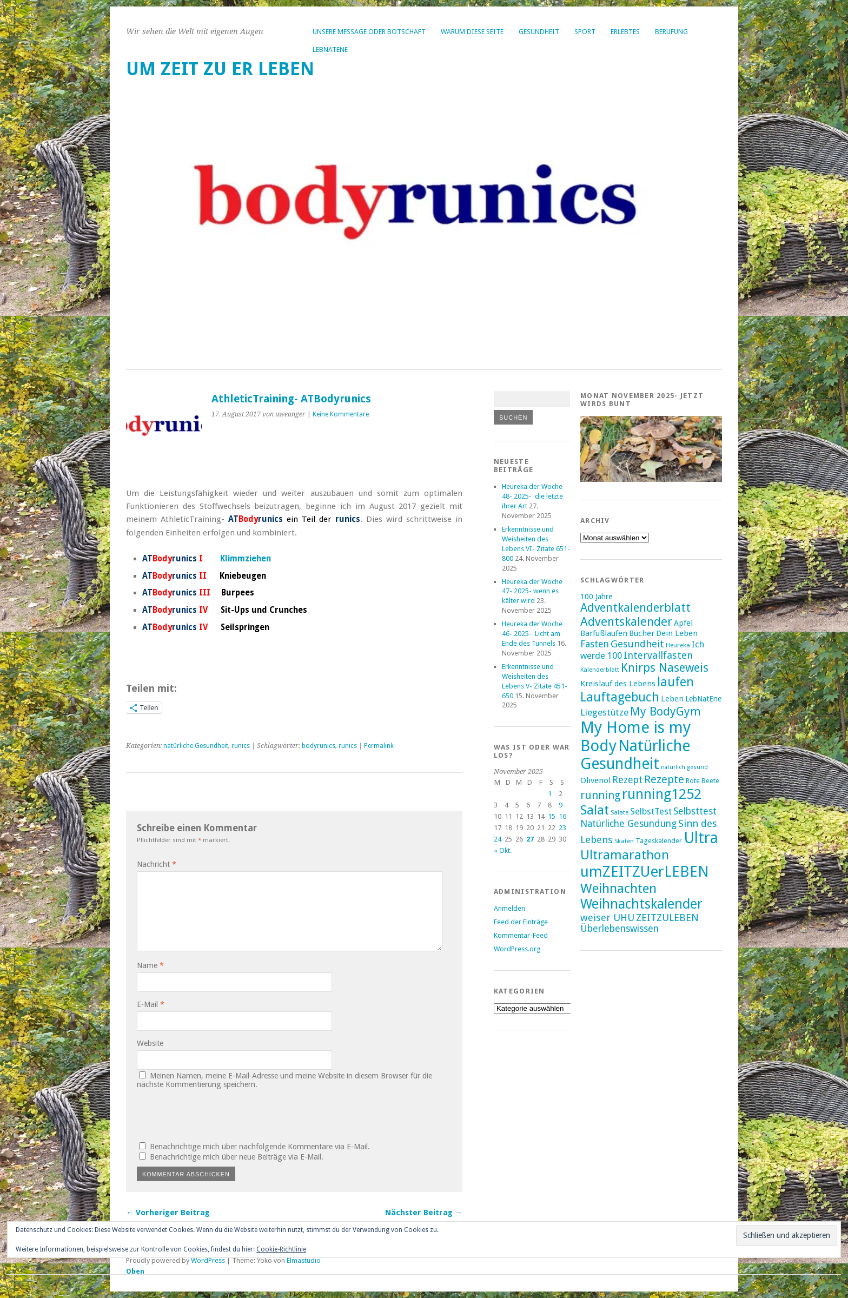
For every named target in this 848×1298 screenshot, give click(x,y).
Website (150, 1043)
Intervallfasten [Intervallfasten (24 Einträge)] (658, 655)
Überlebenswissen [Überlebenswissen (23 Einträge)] (619, 928)
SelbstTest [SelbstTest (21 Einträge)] (651, 811)
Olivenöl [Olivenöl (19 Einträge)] (595, 780)
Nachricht (156, 864)
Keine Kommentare (341, 414)
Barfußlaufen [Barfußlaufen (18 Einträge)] (603, 633)
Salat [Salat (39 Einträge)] (594, 810)
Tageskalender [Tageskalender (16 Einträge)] (658, 841)
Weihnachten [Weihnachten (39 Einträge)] (618, 888)
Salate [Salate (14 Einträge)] (619, 812)
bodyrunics (318, 746)
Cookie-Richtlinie (281, 1249)
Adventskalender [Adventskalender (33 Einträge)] (626, 621)
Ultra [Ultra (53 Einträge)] (701, 838)
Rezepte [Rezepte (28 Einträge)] (664, 779)
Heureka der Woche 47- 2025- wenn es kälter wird (532, 591)
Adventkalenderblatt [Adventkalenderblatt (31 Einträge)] (635, 607)
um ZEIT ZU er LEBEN (220, 69)
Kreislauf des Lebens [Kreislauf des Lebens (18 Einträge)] (617, 683)
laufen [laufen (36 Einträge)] (675, 682)
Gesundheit (539, 32)
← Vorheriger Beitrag (168, 1212)
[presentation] (210, 1114)
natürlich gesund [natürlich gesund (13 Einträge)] (684, 767)
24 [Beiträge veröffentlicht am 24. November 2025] (497, 839)
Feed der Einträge (521, 922)
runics (240, 746)
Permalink (379, 746)
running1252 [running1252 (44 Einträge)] (661, 794)
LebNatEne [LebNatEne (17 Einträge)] (703, 698)
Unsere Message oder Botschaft (369, 32)
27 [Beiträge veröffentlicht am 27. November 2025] (530, 839)
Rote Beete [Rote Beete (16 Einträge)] (702, 781)
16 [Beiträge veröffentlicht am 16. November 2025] (562, 816)
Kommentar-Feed (521, 935)
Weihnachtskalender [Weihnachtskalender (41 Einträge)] (641, 904)
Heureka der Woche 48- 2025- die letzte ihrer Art (532, 496)
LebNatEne (330, 49)
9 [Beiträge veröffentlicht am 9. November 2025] (560, 805)
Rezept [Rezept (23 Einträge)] (627, 779)
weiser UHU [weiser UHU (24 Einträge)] (607, 917)
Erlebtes (625, 32)
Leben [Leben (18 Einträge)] (672, 699)
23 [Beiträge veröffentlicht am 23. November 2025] (562, 828)
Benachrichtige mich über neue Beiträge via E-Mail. (236, 1157)
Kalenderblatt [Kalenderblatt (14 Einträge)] (599, 669)
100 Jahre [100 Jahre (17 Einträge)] (596, 596)
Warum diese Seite (472, 32)
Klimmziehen (245, 559)
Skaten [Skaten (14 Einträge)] (624, 841)
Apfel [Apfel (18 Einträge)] (683, 623)
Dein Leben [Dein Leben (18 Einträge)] (677, 633)
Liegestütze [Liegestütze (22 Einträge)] (604, 712)
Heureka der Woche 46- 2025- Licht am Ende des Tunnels (532, 633)
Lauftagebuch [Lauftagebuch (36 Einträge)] (619, 697)
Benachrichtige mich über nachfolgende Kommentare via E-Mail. (260, 1146)
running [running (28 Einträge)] (600, 795)
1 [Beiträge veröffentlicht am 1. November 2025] (550, 794)
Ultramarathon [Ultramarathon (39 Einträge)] (624, 855)
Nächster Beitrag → (423, 1212)
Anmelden (509, 908)
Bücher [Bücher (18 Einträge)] (641, 633)
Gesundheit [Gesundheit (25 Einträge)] (637, 644)
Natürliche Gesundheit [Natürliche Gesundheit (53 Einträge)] (635, 755)
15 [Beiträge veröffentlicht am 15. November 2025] (551, 816)
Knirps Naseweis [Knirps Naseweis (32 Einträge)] (664, 667)
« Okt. (503, 850)
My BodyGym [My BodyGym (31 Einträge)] (665, 711)
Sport (584, 32)
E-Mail (150, 1004)
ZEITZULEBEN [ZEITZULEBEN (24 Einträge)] (667, 917)
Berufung (671, 32)
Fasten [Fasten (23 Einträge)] (594, 644)
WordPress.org (517, 949)
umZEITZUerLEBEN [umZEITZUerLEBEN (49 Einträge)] (644, 871)
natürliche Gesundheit (195, 746)
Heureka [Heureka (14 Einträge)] (678, 645)
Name (150, 965)
